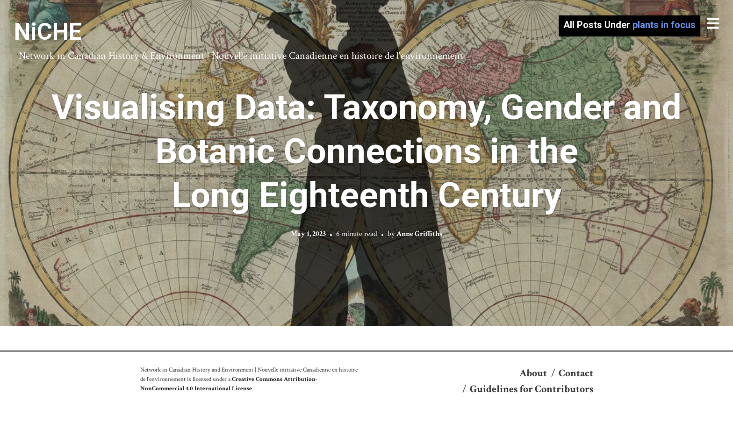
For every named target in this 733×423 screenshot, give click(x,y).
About (533, 373)
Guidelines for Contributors (531, 389)
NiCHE (48, 31)
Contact (576, 373)
